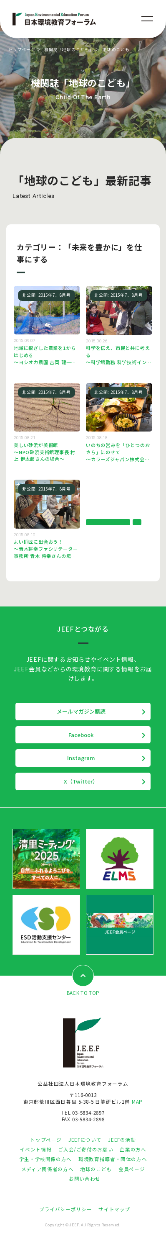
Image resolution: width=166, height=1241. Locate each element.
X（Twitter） (81, 781)
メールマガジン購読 (81, 711)
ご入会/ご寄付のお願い (85, 1149)
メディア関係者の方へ (47, 1169)
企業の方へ (133, 1149)
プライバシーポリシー (65, 1209)
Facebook (80, 735)
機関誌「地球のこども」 (69, 49)
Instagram (81, 758)
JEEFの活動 (122, 1139)
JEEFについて (84, 1139)
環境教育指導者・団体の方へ (112, 1159)
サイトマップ (114, 1209)
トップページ (21, 49)
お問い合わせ (85, 1178)
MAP (137, 1101)
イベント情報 (35, 1149)
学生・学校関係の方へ (45, 1159)
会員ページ (131, 1169)
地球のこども (96, 1169)
